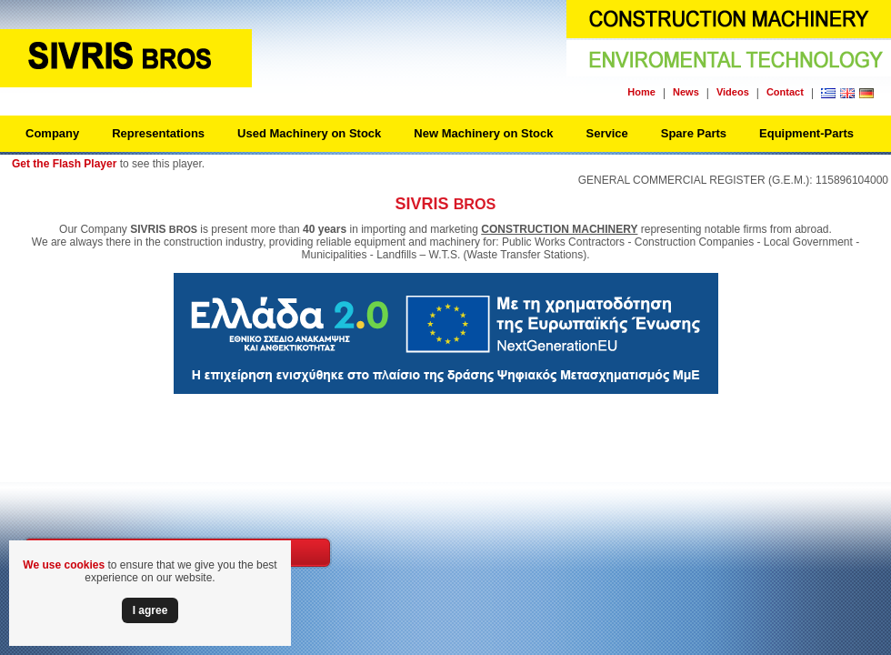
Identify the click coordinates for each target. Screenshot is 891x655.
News (686, 91)
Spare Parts (693, 133)
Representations (158, 133)
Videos (732, 91)
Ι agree (150, 610)
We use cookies (64, 565)
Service (606, 133)
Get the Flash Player (64, 163)
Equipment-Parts (806, 133)
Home (641, 91)
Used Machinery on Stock (309, 133)
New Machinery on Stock (483, 133)
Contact (785, 91)
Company (52, 133)
